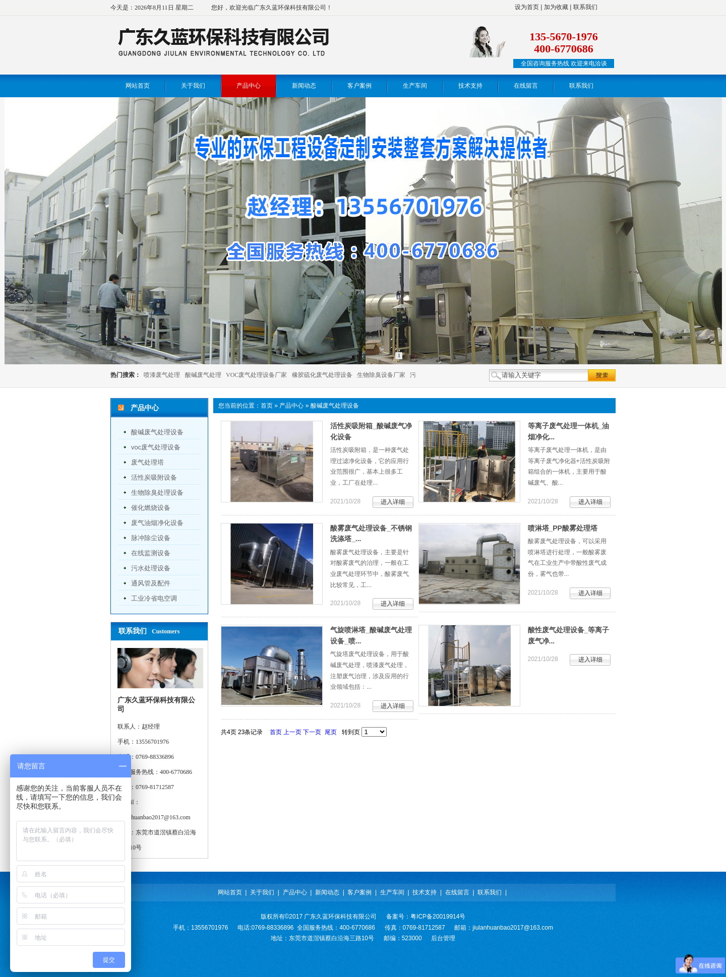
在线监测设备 (150, 553)
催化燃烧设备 (150, 507)
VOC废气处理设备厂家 (256, 374)
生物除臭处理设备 (157, 492)
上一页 (292, 732)
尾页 (331, 732)
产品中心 (291, 405)
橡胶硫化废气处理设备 (322, 374)
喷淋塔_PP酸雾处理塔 (562, 528)
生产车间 (392, 892)
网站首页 (230, 892)
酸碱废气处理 (203, 374)
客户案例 (359, 892)
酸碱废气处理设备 (157, 432)
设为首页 (527, 7)
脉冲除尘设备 (150, 538)
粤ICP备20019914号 (437, 916)
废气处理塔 (147, 462)
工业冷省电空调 (154, 598)
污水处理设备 (150, 568)
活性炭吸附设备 (154, 477)
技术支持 (424, 892)
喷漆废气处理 (162, 374)
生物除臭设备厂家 (381, 374)
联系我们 (585, 7)
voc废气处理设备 (155, 447)
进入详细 (393, 501)
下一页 (312, 732)
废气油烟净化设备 (157, 523)
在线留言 (457, 892)
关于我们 (262, 892)
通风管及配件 (150, 583)
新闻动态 (327, 892)
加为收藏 (556, 7)
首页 (267, 405)
